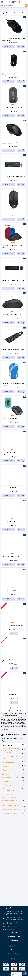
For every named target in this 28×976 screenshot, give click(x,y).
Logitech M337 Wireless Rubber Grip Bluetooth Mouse (11, 661)
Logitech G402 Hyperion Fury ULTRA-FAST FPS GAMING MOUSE (13, 143)
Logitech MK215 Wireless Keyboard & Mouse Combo (13, 281)
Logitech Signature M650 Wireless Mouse (13, 107)
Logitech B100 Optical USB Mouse (10, 591)
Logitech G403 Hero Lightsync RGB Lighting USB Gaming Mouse (13, 39)
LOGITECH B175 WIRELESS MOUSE (11, 556)
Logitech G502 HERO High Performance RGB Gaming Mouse (13, 74)
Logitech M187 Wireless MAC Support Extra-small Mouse (13, 384)
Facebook (15, 728)
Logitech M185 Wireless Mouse (10, 418)
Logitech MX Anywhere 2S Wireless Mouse (13, 625)
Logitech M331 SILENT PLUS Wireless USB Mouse (13, 246)
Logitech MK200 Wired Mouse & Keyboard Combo (13, 350)
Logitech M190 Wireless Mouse (10, 487)
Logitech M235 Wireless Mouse (10, 694)
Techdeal (3, 717)
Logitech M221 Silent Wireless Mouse (11, 314)
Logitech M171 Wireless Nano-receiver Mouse (12, 453)
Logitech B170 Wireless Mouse (10, 522)
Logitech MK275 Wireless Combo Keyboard (13, 176)
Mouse (17, 8)
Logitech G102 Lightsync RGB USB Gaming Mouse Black (13, 212)
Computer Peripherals (8, 8)
